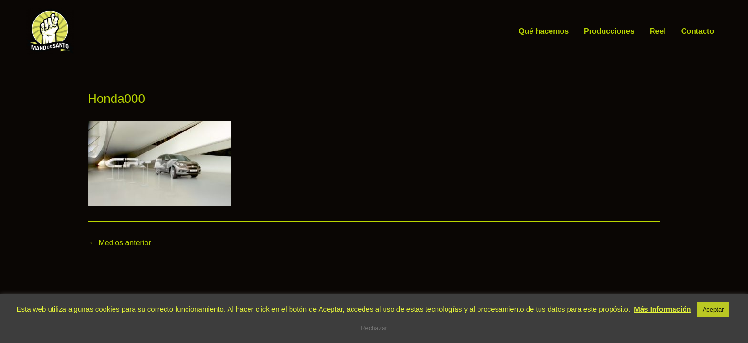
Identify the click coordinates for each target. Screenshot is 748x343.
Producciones (609, 31)
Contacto (697, 31)
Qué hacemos (544, 31)
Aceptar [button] (713, 309)
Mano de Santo (88, 31)
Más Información (662, 309)
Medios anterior (120, 243)
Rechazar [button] (374, 328)
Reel (658, 31)
